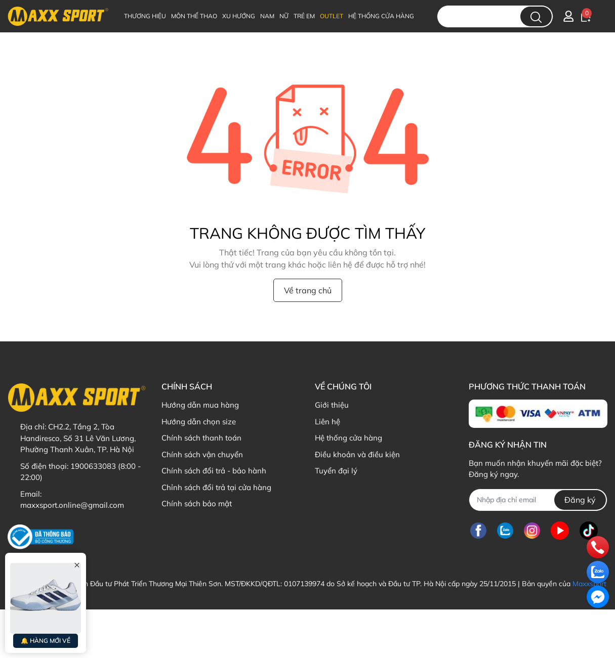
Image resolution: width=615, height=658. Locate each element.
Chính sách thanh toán (201, 438)
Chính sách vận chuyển (202, 454)
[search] (536, 16)
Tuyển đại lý (336, 470)
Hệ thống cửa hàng (348, 438)
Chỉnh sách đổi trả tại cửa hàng (216, 487)
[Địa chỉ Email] (538, 500)
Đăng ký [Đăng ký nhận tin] (580, 500)
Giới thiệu (332, 405)
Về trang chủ (308, 290)
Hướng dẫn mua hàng (200, 405)
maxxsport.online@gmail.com (72, 505)
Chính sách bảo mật (196, 503)
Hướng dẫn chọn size (198, 421)
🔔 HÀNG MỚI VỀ (45, 640)
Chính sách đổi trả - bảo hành (213, 470)
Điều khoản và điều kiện (357, 454)
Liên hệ (327, 421)
